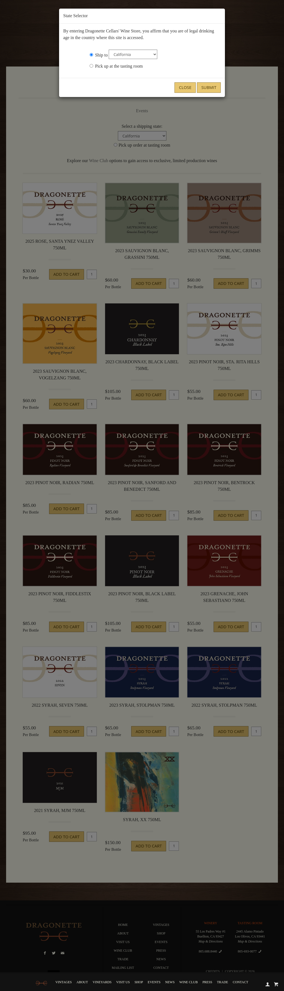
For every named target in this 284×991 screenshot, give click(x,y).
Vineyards (103, 982)
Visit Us (124, 982)
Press (209, 982)
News (171, 982)
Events (155, 982)
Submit (208, 87)
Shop (140, 982)
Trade (223, 982)
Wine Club (190, 982)
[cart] (275, 983)
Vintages (65, 982)
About (83, 982)
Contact (242, 982)
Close (185, 87)
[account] (267, 983)
